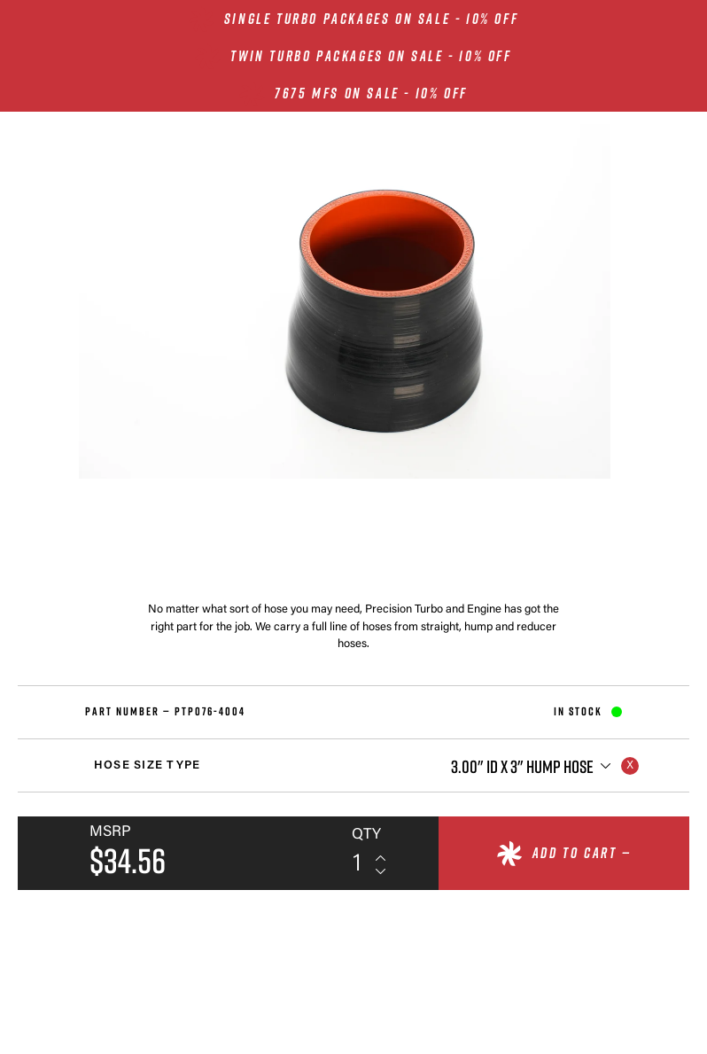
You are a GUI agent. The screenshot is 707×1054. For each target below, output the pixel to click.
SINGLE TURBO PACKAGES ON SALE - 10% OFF (371, 18)
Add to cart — (582, 853)
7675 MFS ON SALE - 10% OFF (371, 93)
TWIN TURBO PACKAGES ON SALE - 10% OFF (370, 56)
